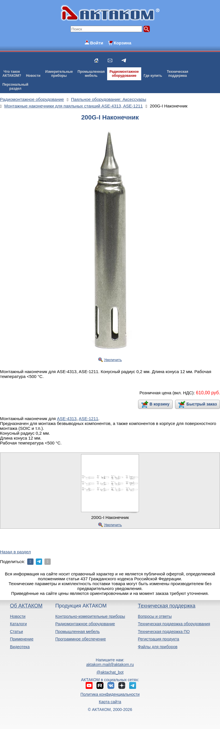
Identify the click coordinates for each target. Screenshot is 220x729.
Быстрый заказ (201, 404)
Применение (22, 639)
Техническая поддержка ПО (164, 631)
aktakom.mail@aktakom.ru (110, 664)
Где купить (153, 76)
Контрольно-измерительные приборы (90, 616)
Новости (33, 76)
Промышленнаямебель (91, 74)
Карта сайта (110, 701)
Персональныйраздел (15, 87)
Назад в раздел (15, 551)
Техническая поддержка (166, 606)
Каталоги (18, 624)
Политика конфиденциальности (110, 694)
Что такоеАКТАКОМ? (11, 74)
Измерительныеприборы (59, 74)
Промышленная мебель (77, 631)
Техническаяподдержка (177, 74)
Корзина (122, 42)
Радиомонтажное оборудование (85, 624)
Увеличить (113, 360)
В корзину (160, 404)
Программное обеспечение (80, 639)
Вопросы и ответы (155, 616)
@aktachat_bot (110, 672)
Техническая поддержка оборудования (174, 624)
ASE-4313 (66, 418)
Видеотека (20, 646)
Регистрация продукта (158, 639)
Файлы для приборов (157, 646)
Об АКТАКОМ (26, 606)
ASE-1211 (88, 418)
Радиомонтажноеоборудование (124, 74)
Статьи (16, 631)
